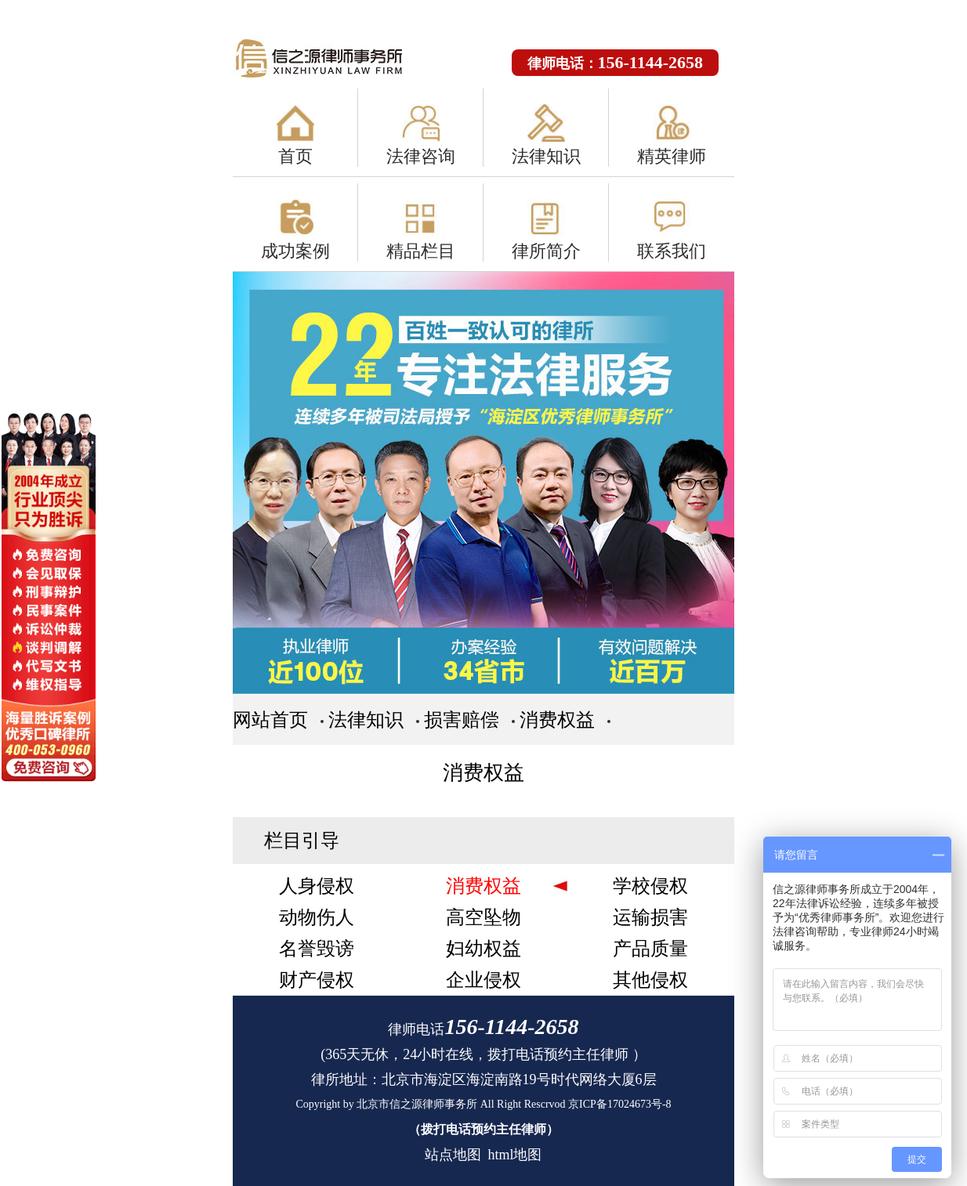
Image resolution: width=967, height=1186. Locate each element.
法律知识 (546, 156)
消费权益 (557, 720)
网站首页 (270, 720)
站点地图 (453, 1154)
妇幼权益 (483, 948)
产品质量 (650, 948)
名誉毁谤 (316, 948)
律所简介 (546, 251)
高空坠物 (483, 917)
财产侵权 (316, 980)
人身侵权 (316, 886)
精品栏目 (420, 251)
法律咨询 (420, 156)
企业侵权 (483, 980)
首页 (295, 156)
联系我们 (671, 251)
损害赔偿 (461, 720)
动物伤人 (316, 917)
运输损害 (650, 917)
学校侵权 (650, 886)
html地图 (514, 1154)
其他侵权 (650, 980)
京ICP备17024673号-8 (619, 1104)
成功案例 (295, 251)
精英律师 (671, 156)
